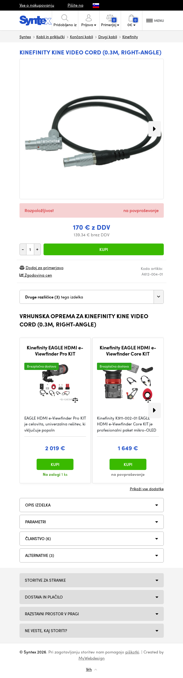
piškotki (132, 652)
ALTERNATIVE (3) (39, 555)
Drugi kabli (107, 36)
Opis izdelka (37, 505)
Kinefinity (130, 36)
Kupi (103, 249)
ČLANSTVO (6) (38, 538)
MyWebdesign (92, 658)
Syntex (25, 36)
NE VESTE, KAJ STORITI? (46, 630)
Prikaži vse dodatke (147, 488)
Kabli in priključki (50, 36)
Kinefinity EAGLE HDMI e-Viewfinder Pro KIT (55, 350)
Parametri (35, 522)
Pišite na (75, 5)
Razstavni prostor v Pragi (52, 614)
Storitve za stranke (45, 580)
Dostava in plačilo (44, 597)
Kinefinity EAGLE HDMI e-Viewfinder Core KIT (128, 350)
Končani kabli (81, 36)
